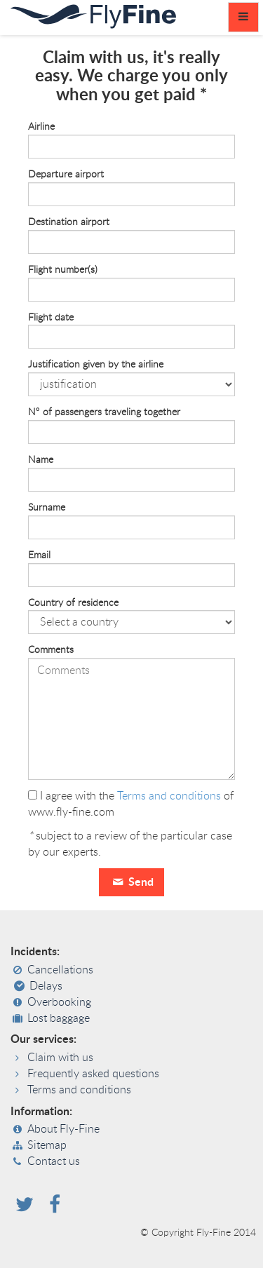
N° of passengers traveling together (104, 412)
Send (131, 882)
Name (40, 460)
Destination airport (68, 222)
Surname (46, 508)
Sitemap (47, 1145)
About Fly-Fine (63, 1129)
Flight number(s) (62, 270)
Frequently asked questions (93, 1073)
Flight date (51, 318)
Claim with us (60, 1057)
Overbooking (59, 1002)
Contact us (53, 1161)
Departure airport (66, 175)
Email (39, 555)
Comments (51, 650)
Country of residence (73, 603)
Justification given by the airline (95, 365)
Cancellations (60, 970)
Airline (41, 127)
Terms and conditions (169, 796)
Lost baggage (58, 1018)
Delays (45, 986)
